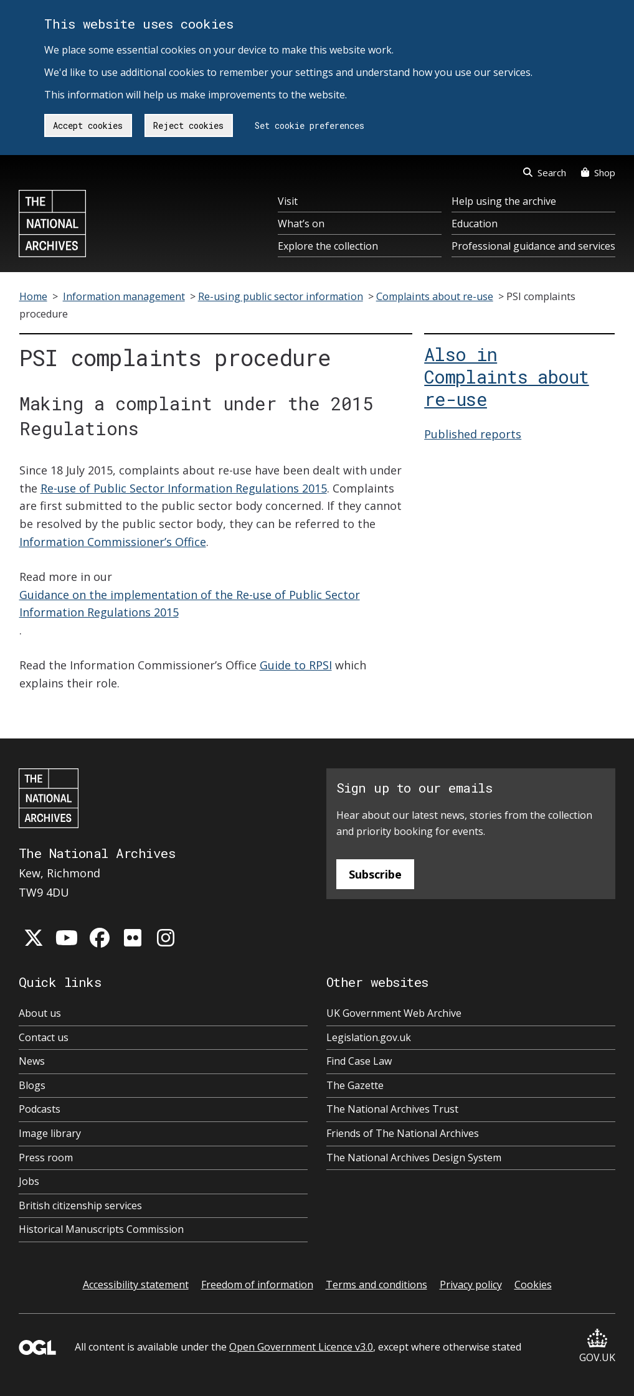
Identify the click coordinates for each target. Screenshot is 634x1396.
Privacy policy (471, 1284)
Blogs (32, 1085)
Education (475, 223)
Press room (46, 1157)
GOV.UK (597, 1346)
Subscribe (375, 874)
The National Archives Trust (392, 1109)
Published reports (472, 434)
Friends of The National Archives (402, 1133)
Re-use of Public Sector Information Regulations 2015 (183, 488)
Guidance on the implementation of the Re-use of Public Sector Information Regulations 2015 (189, 603)
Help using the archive (504, 201)
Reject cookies (188, 125)
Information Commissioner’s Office (112, 541)
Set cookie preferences (309, 125)
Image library (50, 1133)
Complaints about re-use (434, 296)
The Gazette (355, 1085)
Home (33, 296)
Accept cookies (88, 125)
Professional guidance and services (533, 246)
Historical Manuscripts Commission (101, 1229)
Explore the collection (328, 246)
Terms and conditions (376, 1284)
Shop (598, 172)
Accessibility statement (136, 1284)
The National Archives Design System (413, 1157)
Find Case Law (359, 1061)
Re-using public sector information (280, 296)
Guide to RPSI (296, 665)
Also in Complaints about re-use (506, 376)
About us (40, 1013)
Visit (288, 201)
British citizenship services (80, 1205)
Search (544, 172)
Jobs (29, 1181)
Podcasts (39, 1109)
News (32, 1061)
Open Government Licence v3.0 (301, 1347)
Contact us (44, 1037)
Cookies (533, 1284)
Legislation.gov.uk (368, 1037)
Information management (124, 296)
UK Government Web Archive (393, 1013)
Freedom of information (257, 1284)
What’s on (301, 223)
